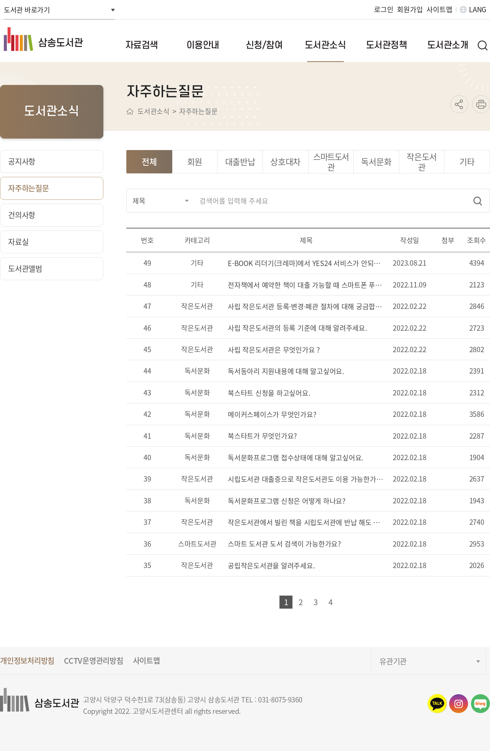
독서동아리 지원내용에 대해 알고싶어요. (286, 371)
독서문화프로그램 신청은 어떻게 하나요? (287, 501)
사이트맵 (439, 9)
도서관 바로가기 (27, 10)
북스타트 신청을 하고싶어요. (269, 393)
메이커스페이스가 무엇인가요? (272, 414)
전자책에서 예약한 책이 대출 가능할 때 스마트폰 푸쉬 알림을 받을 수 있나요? (306, 285)
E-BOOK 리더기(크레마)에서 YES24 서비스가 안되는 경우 (306, 263)
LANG (477, 9)
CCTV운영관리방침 (93, 660)
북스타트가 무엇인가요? (262, 436)
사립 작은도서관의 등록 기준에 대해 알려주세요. (297, 328)
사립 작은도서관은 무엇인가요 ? (274, 350)
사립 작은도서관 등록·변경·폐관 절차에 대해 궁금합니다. (306, 306)
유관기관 (393, 661)
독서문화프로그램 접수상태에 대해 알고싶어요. (295, 458)
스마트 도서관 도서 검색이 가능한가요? (284, 544)
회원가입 (410, 9)
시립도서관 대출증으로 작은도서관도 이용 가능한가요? (306, 479)
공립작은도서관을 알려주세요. (271, 566)
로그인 (383, 9)
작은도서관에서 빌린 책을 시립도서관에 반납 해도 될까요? (306, 522)
